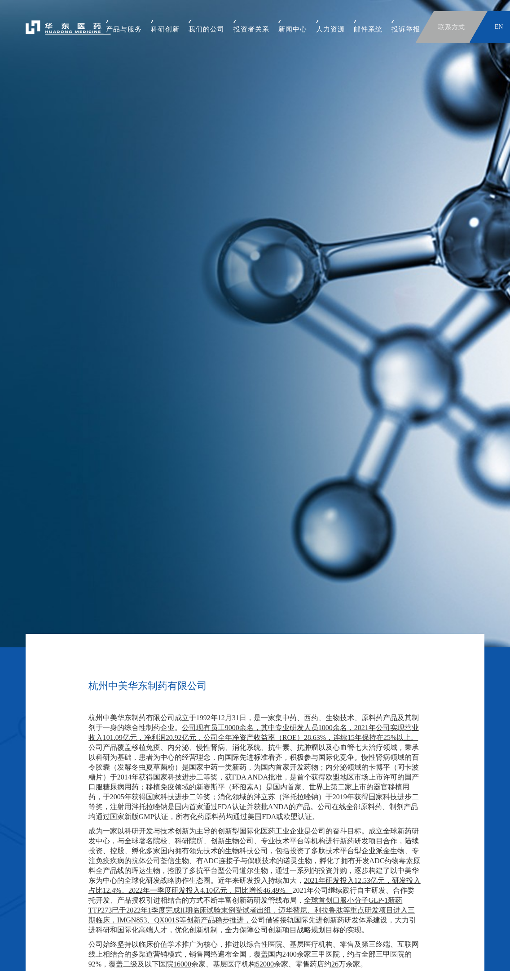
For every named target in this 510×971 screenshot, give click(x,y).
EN (499, 26)
